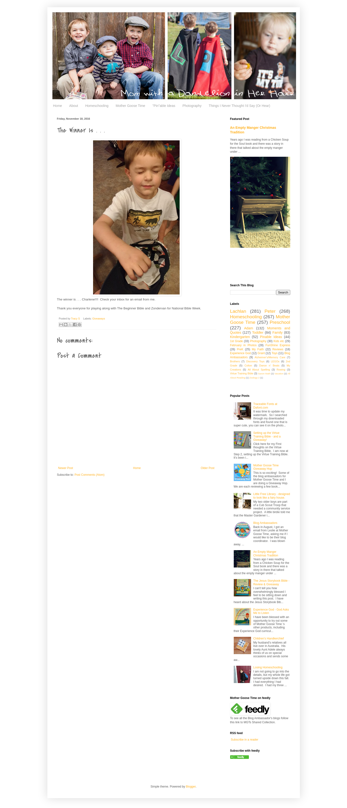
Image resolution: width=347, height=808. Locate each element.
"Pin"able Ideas (163, 106)
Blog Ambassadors (265, 523)
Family (277, 332)
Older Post (208, 468)
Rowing (281, 369)
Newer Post (65, 468)
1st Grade (236, 341)
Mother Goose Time (130, 106)
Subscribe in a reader (244, 739)
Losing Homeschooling (267, 667)
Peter (270, 311)
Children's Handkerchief (268, 638)
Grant (261, 353)
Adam (248, 328)
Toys (274, 353)
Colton (248, 365)
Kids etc (278, 341)
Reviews (277, 349)
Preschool (280, 322)
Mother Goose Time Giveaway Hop (265, 467)
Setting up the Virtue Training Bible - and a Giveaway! (267, 436)
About (73, 106)
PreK (240, 349)
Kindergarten (240, 337)
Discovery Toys (255, 361)
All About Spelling (259, 369)
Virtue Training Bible (241, 373)
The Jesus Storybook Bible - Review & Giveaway (271, 582)
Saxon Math (264, 373)
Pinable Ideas (271, 337)
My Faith (258, 349)
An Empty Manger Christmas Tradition (265, 553)
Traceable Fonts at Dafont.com (265, 405)
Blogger (191, 786)
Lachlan (238, 311)
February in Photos (243, 345)
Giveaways (98, 318)
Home (57, 106)
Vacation (279, 373)
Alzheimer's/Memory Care (270, 357)
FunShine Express (277, 345)
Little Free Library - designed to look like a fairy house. (271, 495)
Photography (192, 106)
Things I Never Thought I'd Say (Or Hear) (239, 106)
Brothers (235, 361)
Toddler (257, 332)
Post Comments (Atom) (90, 474)
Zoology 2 (254, 377)
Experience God (240, 353)
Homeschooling (96, 106)
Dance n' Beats (269, 365)
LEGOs (275, 361)
